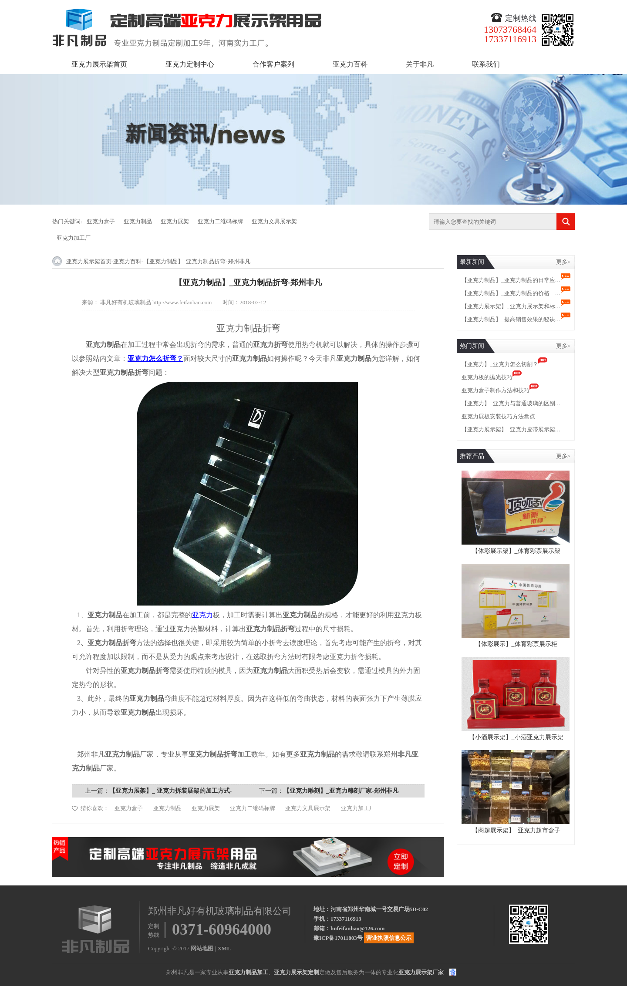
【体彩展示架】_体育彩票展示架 (516, 551)
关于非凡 (420, 64)
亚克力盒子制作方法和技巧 (495, 390)
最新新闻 (472, 262)
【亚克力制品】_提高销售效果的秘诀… (511, 319)
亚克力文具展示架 (274, 221)
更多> (563, 262)
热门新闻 (472, 346)
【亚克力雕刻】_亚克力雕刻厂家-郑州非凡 (340, 790)
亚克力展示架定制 (296, 972)
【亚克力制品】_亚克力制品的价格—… (511, 293)
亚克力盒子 (101, 221)
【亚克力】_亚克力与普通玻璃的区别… (511, 403)
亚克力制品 (138, 221)
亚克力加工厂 (74, 238)
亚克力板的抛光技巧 (487, 377)
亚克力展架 (175, 221)
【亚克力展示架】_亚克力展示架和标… (511, 306)
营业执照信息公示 (388, 938)
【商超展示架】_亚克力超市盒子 (516, 830)
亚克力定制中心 (189, 64)
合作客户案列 (273, 64)
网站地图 (202, 948)
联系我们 (486, 64)
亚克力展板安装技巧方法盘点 (498, 416)
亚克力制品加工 (248, 972)
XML (223, 948)
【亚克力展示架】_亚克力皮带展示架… (511, 429)
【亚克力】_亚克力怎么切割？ (500, 364)
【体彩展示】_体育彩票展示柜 (516, 644)
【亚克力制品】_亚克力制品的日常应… (511, 280)
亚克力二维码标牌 (220, 221)
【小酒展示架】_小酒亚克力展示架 (516, 737)
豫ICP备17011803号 (338, 938)
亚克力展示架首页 (99, 64)
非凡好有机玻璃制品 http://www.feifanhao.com (156, 302)
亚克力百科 (350, 64)
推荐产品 (472, 456)
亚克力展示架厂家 (421, 972)
